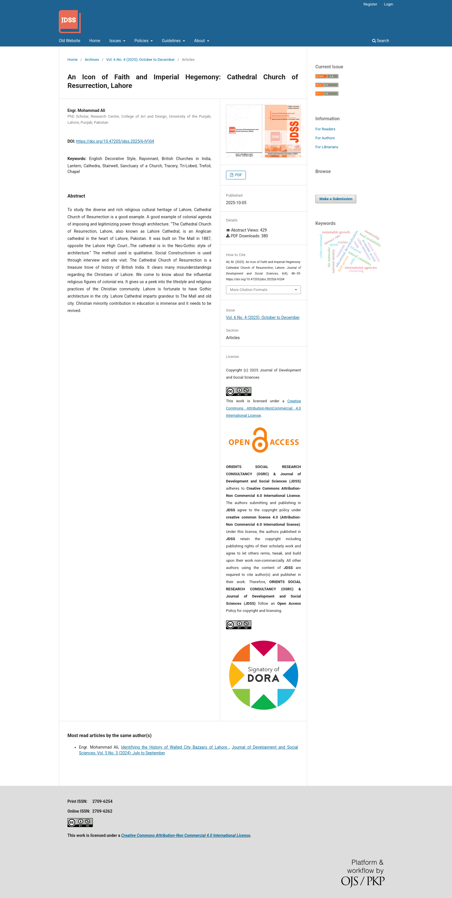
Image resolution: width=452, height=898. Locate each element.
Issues (115, 40)
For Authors (325, 138)
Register (370, 4)
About (200, 40)
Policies (141, 40)
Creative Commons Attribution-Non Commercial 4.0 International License (185, 835)
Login (388, 4)
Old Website (69, 40)
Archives (92, 59)
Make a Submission (335, 199)
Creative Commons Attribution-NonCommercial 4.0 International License (263, 408)
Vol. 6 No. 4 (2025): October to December (140, 59)
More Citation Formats (249, 290)
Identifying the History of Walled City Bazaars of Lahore (175, 747)
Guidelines (172, 40)
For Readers (325, 129)
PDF (238, 175)
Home (94, 40)
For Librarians (326, 147)
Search (380, 40)
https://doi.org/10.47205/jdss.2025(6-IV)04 (115, 141)
